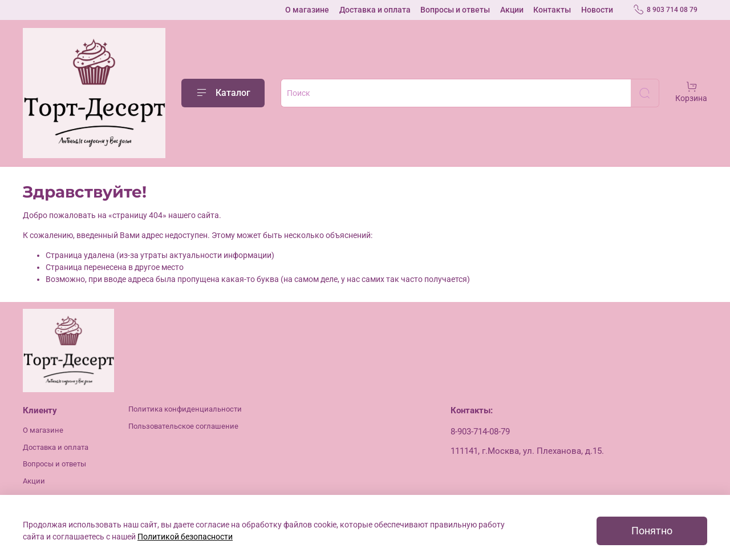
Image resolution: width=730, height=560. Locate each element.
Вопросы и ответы (455, 9)
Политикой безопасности (185, 536)
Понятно (651, 531)
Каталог (223, 93)
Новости (597, 9)
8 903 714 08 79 (665, 10)
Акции (512, 9)
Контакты (552, 9)
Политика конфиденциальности (185, 409)
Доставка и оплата (375, 9)
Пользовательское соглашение (183, 426)
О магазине (307, 9)
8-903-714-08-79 (480, 431)
